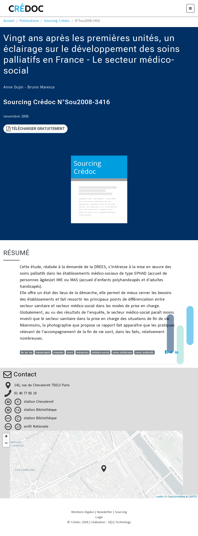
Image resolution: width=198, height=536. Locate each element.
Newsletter (104, 512)
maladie (58, 352)
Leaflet (159, 496)
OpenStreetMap (176, 496)
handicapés (43, 352)
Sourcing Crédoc (57, 20)
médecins (82, 352)
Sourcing (121, 512)
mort (70, 352)
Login (99, 517)
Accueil (8, 20)
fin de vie (26, 352)
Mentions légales (82, 512)
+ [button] (6, 436)
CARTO (192, 496)
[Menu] (190, 8)
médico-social (100, 352)
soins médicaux (122, 352)
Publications (29, 20)
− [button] (6, 443)
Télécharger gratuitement (35, 129)
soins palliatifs (144, 352)
